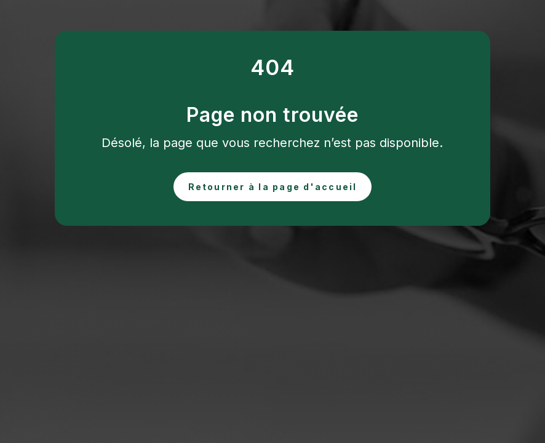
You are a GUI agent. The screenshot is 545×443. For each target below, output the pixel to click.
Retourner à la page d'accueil (272, 187)
